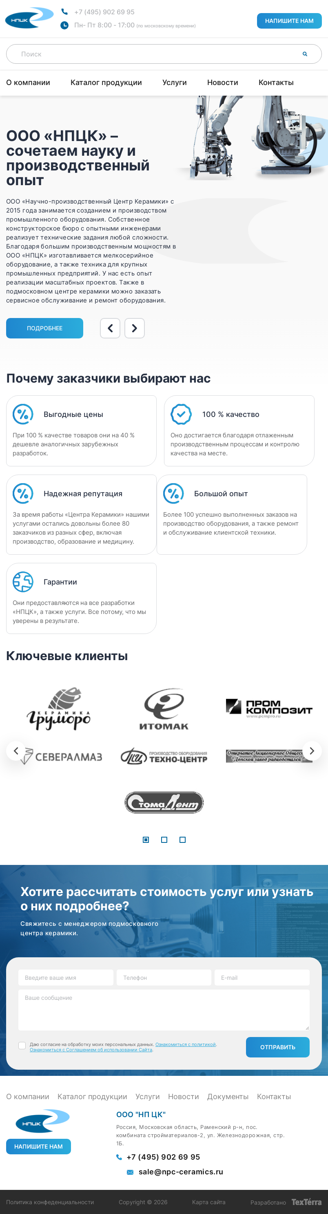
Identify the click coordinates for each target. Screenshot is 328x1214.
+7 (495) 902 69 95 (104, 12)
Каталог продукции (106, 82)
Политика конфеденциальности (50, 1202)
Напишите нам (289, 20)
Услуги (174, 82)
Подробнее (44, 328)
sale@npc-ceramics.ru (181, 1172)
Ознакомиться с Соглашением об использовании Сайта (91, 1050)
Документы (228, 1096)
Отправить (277, 1047)
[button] (146, 840)
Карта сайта (209, 1202)
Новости (222, 82)
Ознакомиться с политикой (185, 1044)
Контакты (276, 82)
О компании (28, 82)
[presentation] (16, 751)
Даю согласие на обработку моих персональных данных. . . (123, 1047)
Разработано (286, 1202)
